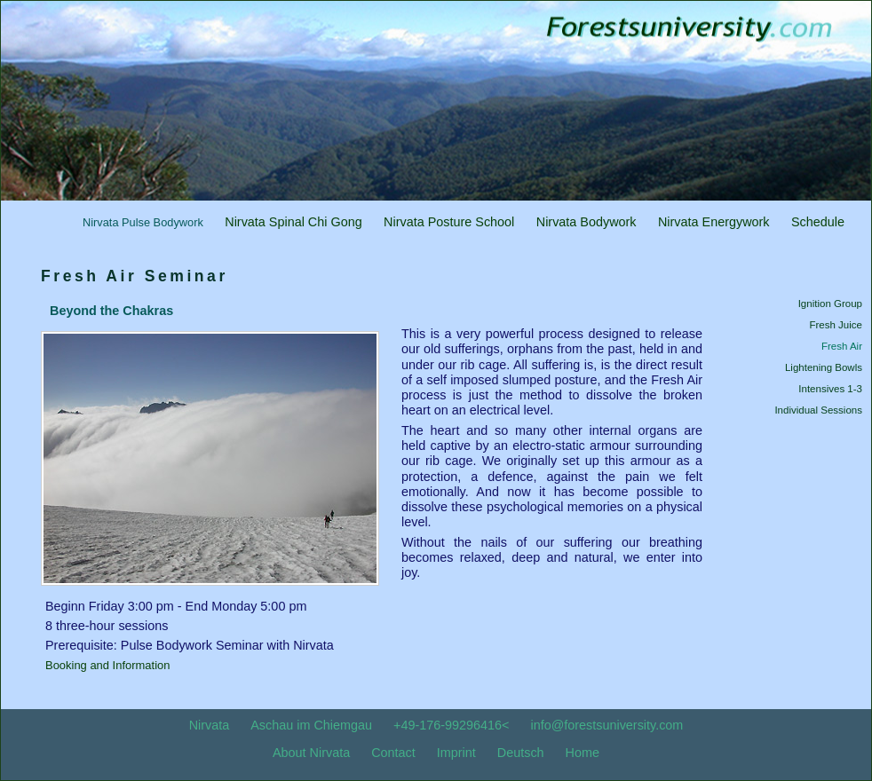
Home (582, 753)
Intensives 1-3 (830, 388)
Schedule (817, 222)
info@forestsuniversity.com (606, 725)
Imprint (456, 753)
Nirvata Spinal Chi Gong (293, 222)
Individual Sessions (818, 410)
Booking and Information (107, 665)
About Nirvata (311, 753)
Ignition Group (830, 303)
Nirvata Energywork (714, 222)
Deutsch (520, 753)
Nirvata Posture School (449, 222)
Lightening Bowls (823, 367)
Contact (393, 753)
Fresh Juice (835, 325)
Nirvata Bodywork (586, 222)
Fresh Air (841, 346)
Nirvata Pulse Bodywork (143, 222)
